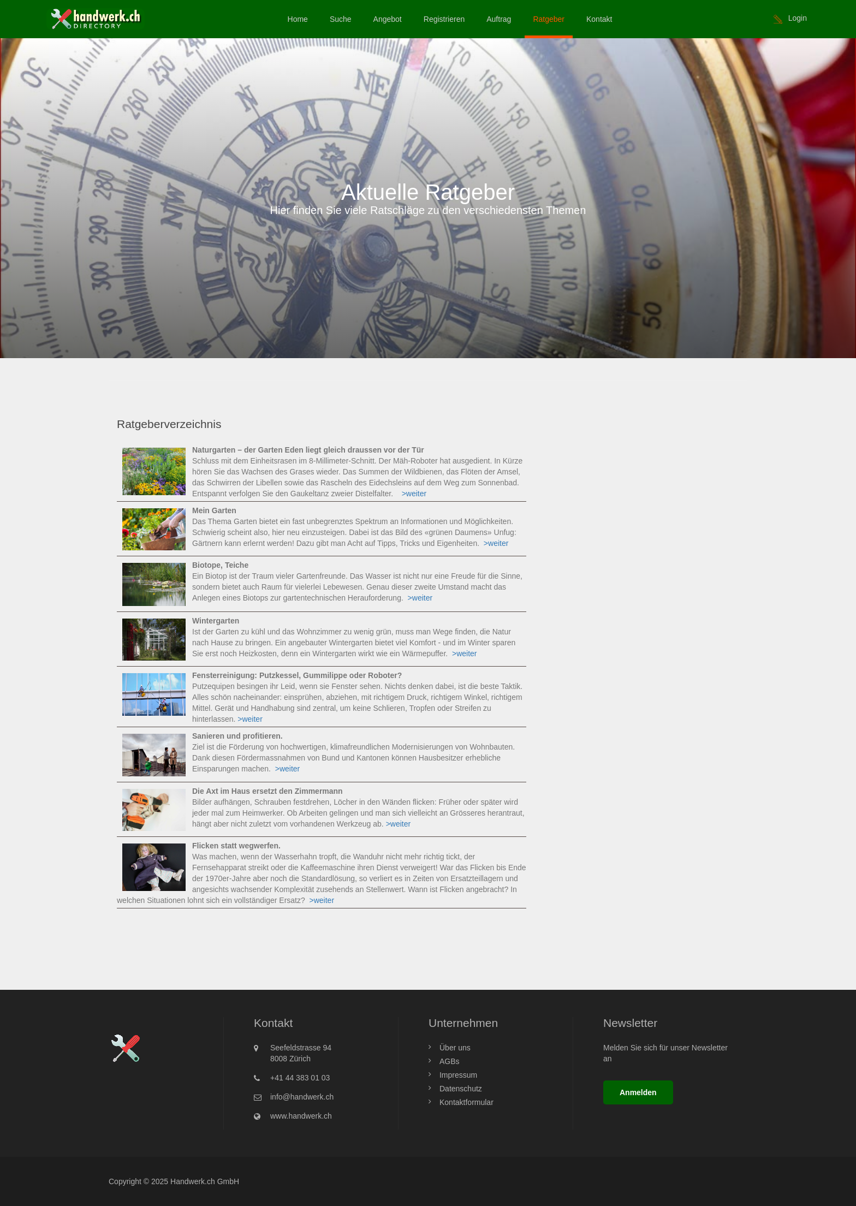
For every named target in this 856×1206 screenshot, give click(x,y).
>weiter (414, 493)
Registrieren (444, 19)
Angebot (387, 19)
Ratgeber (548, 19)
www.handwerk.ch (301, 1116)
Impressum (458, 1075)
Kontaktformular (466, 1102)
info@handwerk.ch (302, 1096)
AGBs (449, 1061)
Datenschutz (460, 1088)
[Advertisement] (645, 479)
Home (298, 19)
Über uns (455, 1047)
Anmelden (638, 1092)
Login (797, 18)
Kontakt (599, 19)
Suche (341, 19)
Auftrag (498, 19)
